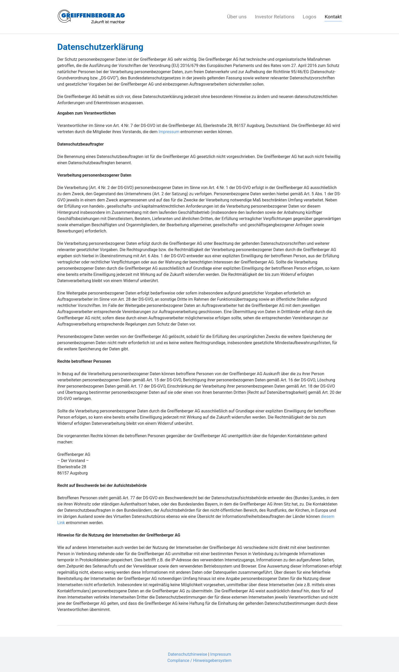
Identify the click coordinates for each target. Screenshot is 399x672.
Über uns (237, 17)
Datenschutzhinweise (187, 654)
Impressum (169, 131)
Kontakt (333, 17)
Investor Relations (275, 17)
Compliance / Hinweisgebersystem (199, 660)
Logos (310, 17)
